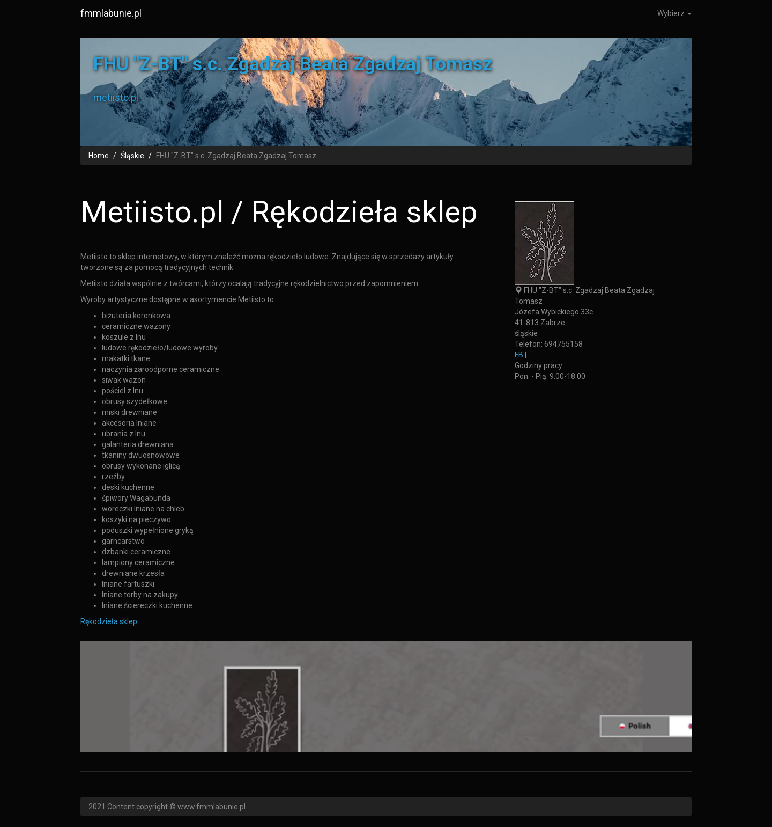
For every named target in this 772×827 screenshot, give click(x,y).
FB (519, 354)
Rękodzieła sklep (108, 621)
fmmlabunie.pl (111, 13)
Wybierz (674, 13)
